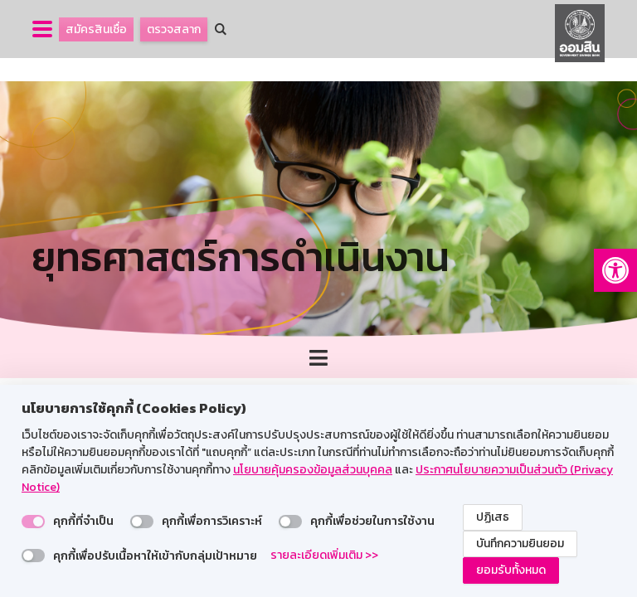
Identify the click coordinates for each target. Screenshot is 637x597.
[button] (615, 270)
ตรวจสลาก (174, 29)
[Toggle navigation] (318, 358)
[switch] (33, 521)
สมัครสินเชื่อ (96, 29)
